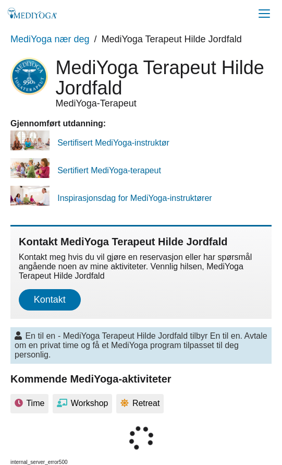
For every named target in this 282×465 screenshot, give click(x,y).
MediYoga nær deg (49, 39)
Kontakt (50, 299)
